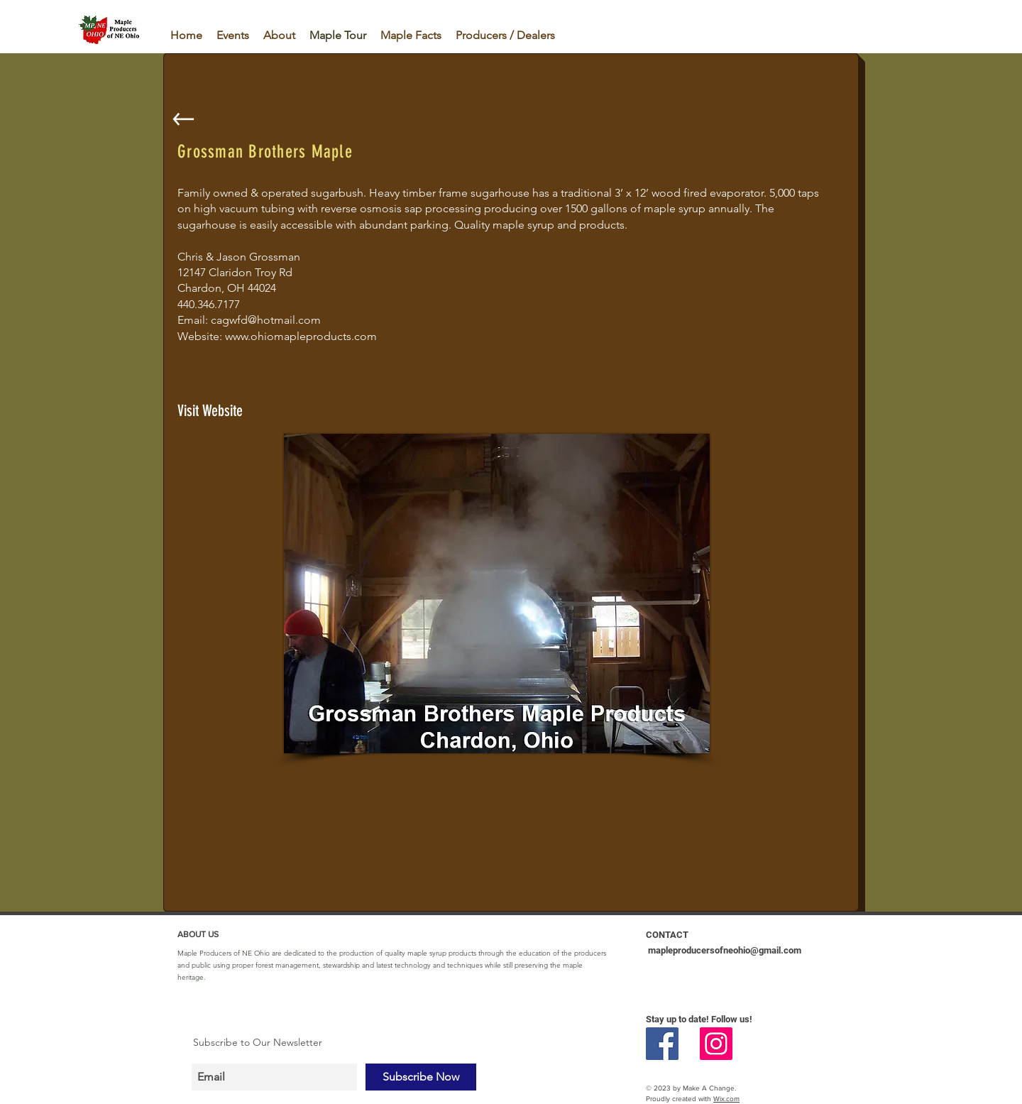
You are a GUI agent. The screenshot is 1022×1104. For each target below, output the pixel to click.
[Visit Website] (236, 411)
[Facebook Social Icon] (662, 1043)
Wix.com (726, 1099)
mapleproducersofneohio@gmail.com (724, 950)
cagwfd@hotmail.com (266, 320)
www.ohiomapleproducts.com (301, 336)
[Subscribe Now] (421, 1077)
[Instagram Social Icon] (716, 1043)
